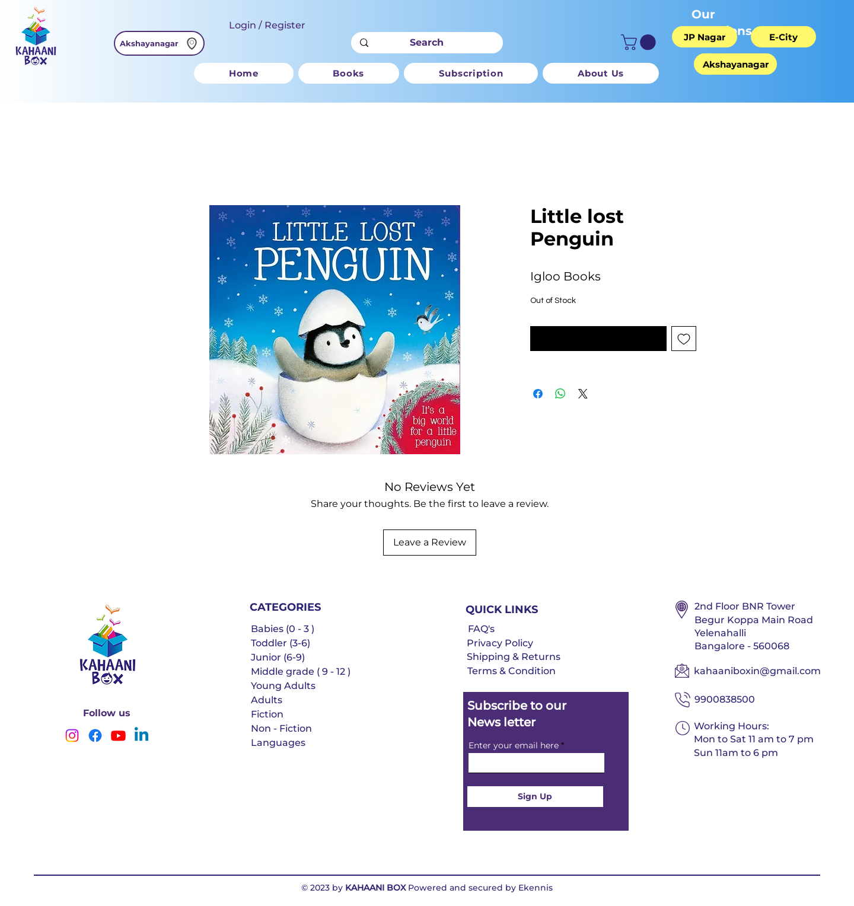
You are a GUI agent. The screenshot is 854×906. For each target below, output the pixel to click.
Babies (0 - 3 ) (282, 628)
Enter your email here (514, 745)
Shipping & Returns (513, 656)
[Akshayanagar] (159, 43)
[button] (640, 42)
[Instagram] (72, 735)
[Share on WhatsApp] (560, 394)
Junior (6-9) (278, 657)
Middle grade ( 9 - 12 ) (300, 671)
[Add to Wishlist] (683, 338)
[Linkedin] (141, 735)
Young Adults (283, 685)
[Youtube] (118, 735)
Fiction (267, 714)
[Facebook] (95, 735)
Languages (278, 742)
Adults (266, 700)
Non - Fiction (281, 728)
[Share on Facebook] (538, 394)
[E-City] (783, 36)
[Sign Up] (535, 796)
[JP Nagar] (704, 36)
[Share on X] (583, 394)
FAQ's (481, 628)
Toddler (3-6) (280, 643)
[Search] (426, 42)
